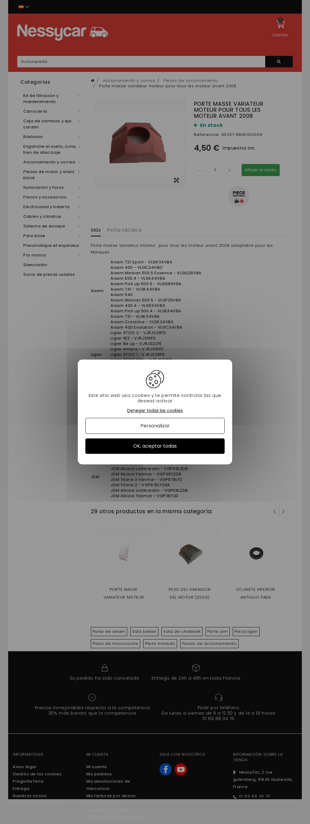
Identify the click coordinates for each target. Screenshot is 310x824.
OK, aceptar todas (155, 446)
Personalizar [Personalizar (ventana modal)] (155, 425)
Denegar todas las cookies (155, 410)
